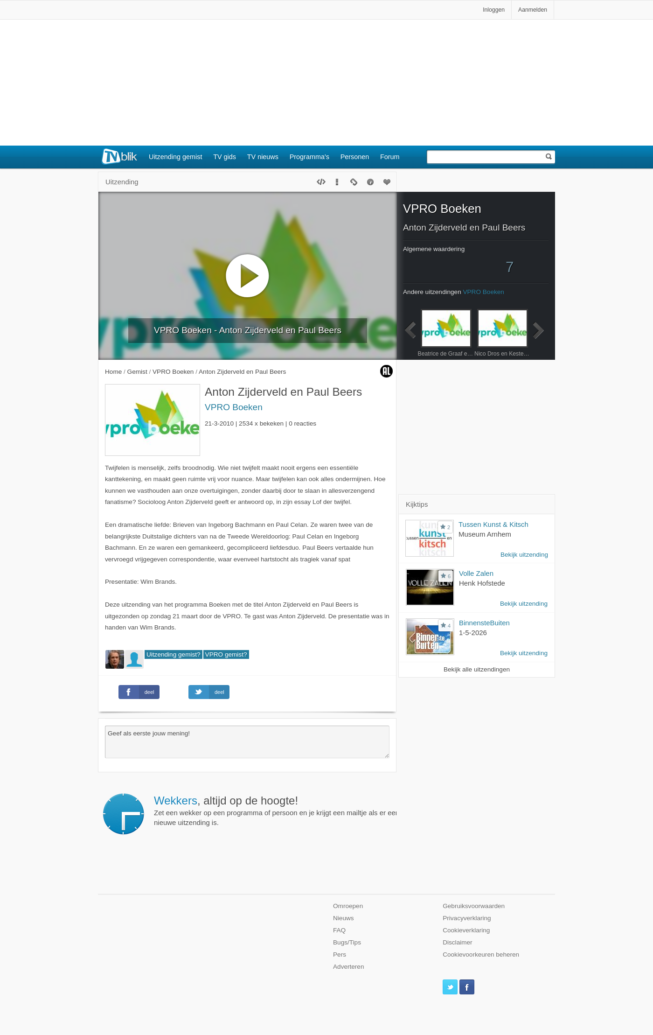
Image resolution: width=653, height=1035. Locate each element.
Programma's (309, 157)
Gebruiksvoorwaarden (474, 905)
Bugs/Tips (347, 942)
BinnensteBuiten (484, 623)
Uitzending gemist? (173, 654)
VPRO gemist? (226, 654)
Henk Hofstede (482, 583)
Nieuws (343, 918)
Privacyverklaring (467, 918)
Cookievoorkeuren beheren (481, 954)
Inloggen (494, 10)
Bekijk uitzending (524, 554)
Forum (390, 157)
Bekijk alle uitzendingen (477, 669)
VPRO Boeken (234, 407)
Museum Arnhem (484, 534)
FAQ (339, 930)
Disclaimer (457, 942)
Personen (354, 157)
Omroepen (348, 905)
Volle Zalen (476, 573)
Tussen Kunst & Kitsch (493, 524)
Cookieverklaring (466, 930)
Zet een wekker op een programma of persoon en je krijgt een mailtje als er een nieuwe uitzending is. (276, 810)
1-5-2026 (473, 632)
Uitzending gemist (175, 157)
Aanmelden (532, 10)
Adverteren (348, 966)
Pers (339, 954)
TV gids (224, 157)
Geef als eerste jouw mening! (247, 742)
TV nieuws (262, 157)
